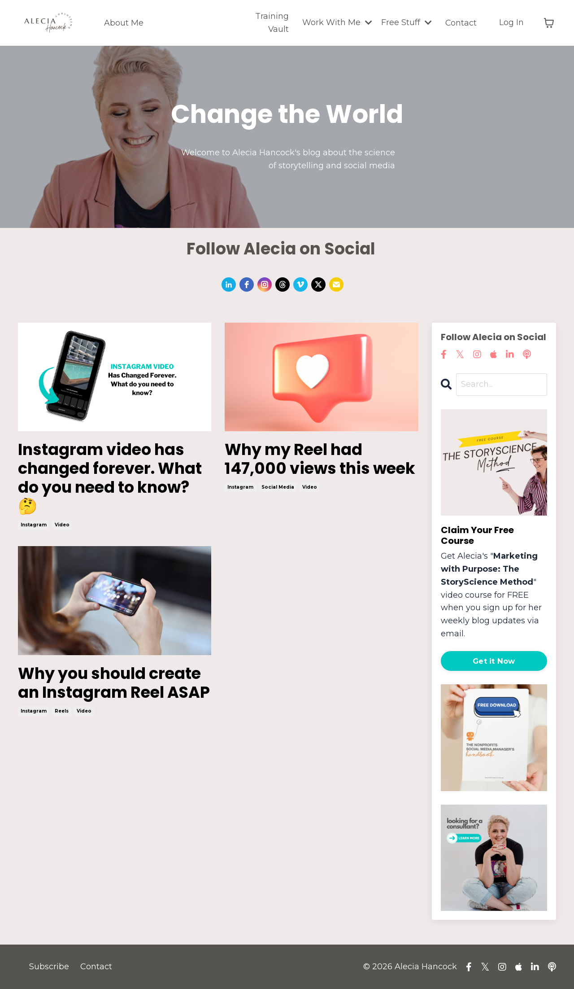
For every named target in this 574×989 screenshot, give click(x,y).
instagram (34, 527)
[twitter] (318, 284)
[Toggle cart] (549, 23)
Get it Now (494, 660)
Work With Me (337, 22)
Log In (511, 22)
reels (62, 733)
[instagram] (264, 284)
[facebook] (246, 284)
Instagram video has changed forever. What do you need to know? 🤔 (113, 479)
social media (277, 508)
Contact (461, 22)
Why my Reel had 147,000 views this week (299, 469)
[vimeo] (300, 284)
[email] (336, 284)
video (62, 527)
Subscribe (49, 966)
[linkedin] (229, 284)
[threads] (282, 284)
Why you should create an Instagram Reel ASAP (113, 695)
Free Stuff (406, 22)
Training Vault (271, 22)
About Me (124, 22)
